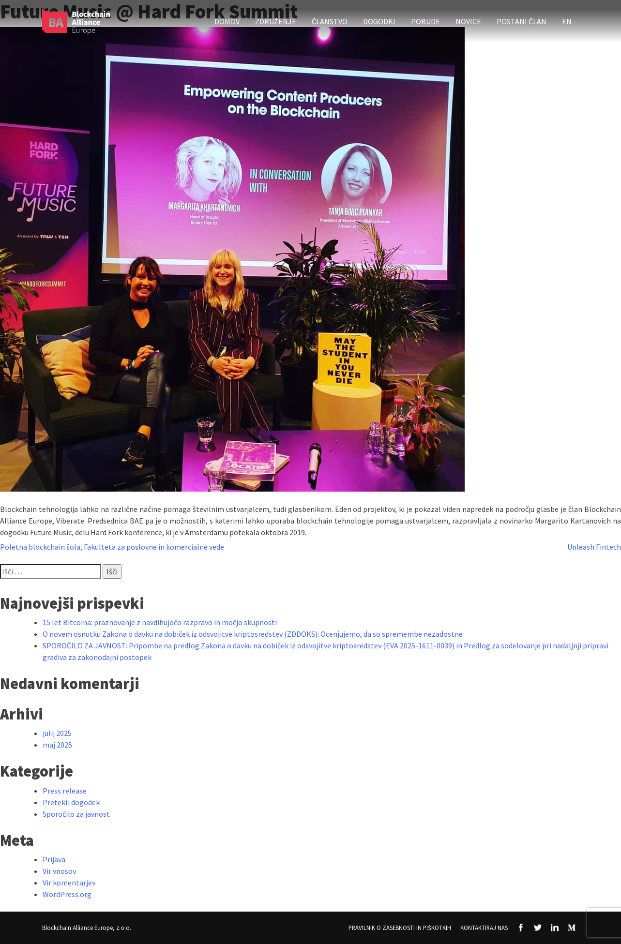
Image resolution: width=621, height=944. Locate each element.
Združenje (275, 21)
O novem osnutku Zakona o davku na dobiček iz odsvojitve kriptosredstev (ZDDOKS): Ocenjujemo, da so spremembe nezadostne (253, 634)
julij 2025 (57, 733)
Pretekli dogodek (71, 802)
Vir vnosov (59, 871)
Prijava (54, 859)
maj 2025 (57, 744)
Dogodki (379, 21)
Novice (468, 21)
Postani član (521, 21)
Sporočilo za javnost (76, 814)
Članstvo (330, 21)
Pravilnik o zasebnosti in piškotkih (399, 927)
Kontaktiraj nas (484, 927)
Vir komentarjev (69, 882)
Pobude (425, 21)
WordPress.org (67, 894)
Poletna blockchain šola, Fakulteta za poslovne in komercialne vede (112, 547)
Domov (227, 21)
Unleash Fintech (594, 547)
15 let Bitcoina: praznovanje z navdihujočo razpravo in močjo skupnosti (160, 622)
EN (567, 21)
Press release (65, 790)
